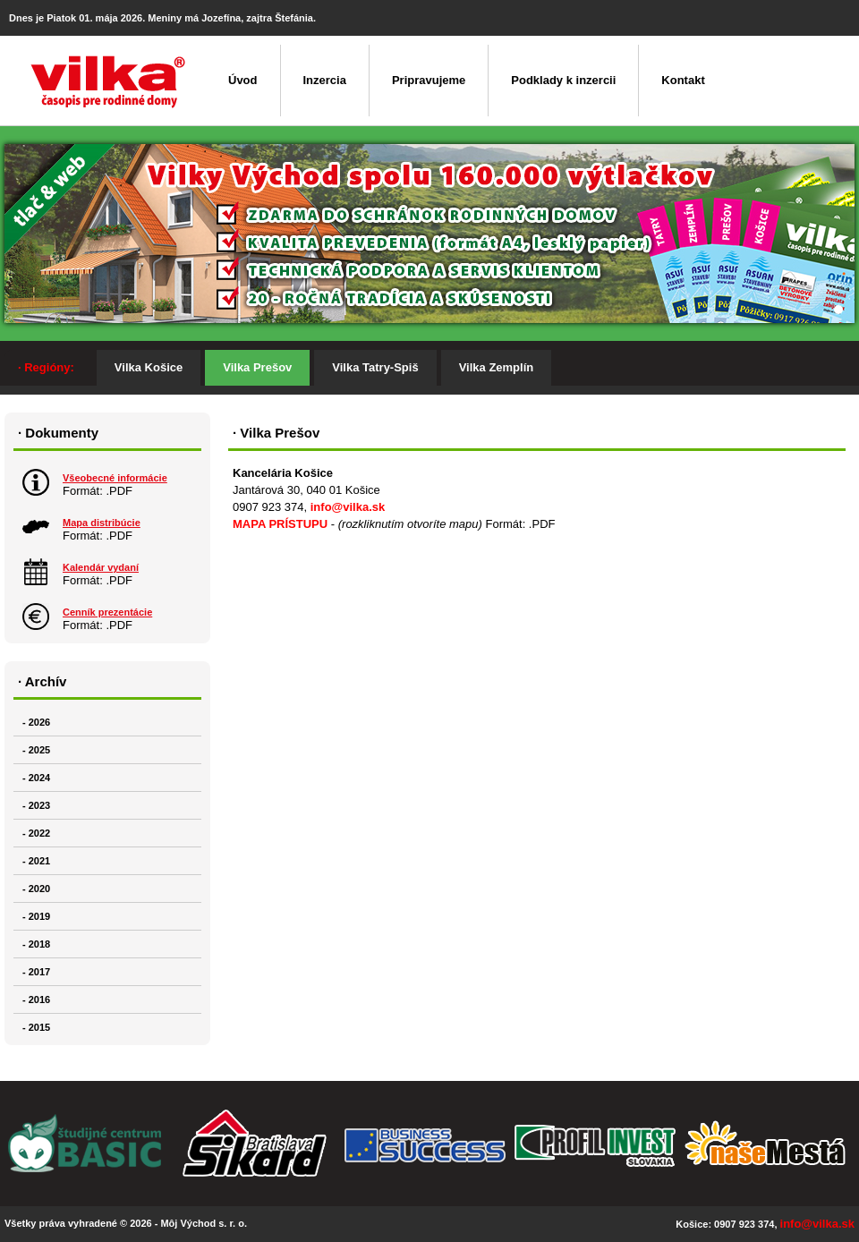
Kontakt (682, 80)
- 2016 (36, 999)
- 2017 (36, 971)
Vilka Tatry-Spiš (375, 367)
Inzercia (324, 80)
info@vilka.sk (347, 507)
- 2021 (36, 860)
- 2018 (36, 944)
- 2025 (36, 749)
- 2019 (36, 916)
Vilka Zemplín (496, 367)
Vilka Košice (149, 367)
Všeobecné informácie (115, 477)
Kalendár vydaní (101, 567)
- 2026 (36, 722)
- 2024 (36, 777)
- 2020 (36, 888)
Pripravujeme (428, 80)
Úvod (243, 80)
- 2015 (36, 1027)
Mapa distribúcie (101, 522)
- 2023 (36, 805)
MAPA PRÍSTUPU (280, 524)
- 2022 (36, 833)
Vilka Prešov (257, 367)
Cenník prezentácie (107, 612)
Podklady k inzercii (563, 80)
